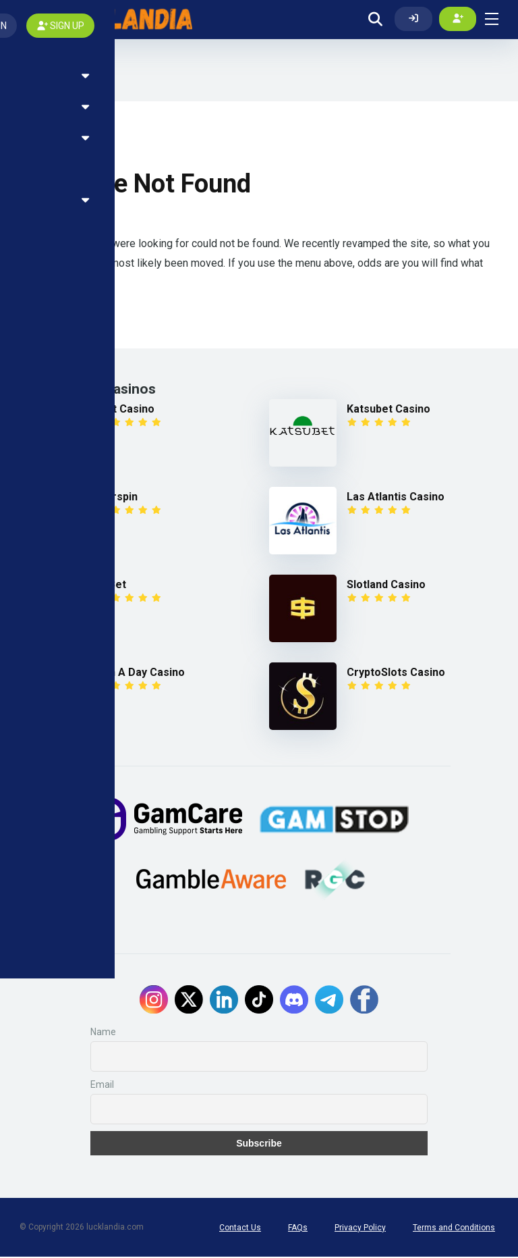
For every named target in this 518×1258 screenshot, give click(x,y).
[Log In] (413, 19)
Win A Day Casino (141, 673)
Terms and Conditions (454, 1229)
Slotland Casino (386, 585)
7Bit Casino (125, 410)
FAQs (298, 1229)
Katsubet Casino (388, 410)
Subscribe (259, 1144)
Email (102, 1085)
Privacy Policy (360, 1229)
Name (103, 1033)
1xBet (111, 585)
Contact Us (240, 1229)
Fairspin (117, 498)
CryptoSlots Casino (396, 673)
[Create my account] (458, 19)
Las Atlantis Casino (395, 498)
